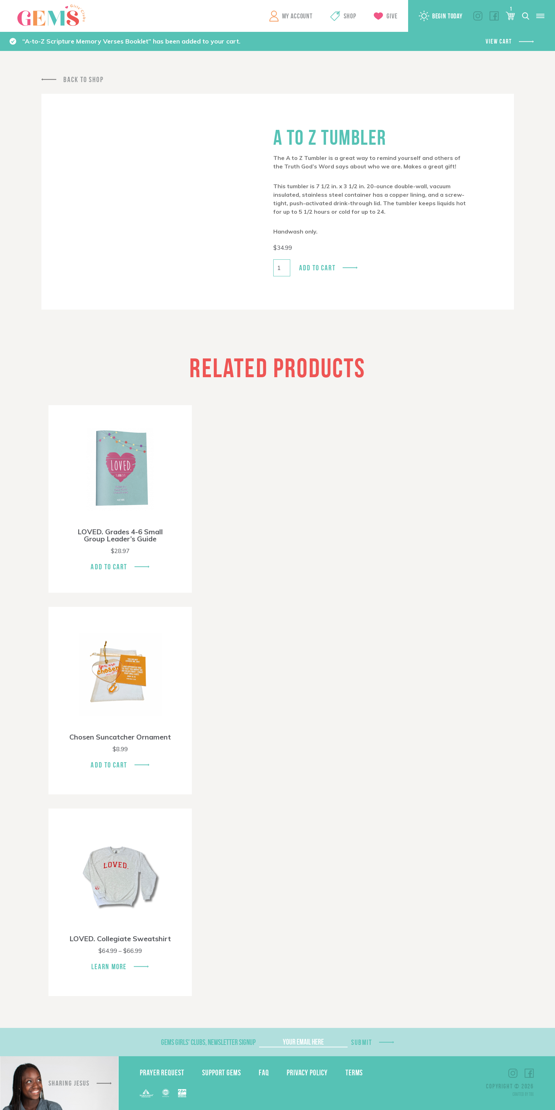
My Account (297, 16)
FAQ (264, 1072)
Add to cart (317, 267)
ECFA (165, 1093)
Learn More (109, 966)
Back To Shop (83, 79)
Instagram (477, 16)
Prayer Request (162, 1072)
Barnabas (146, 1093)
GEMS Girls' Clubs (51, 15)
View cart (498, 41)
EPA (182, 1093)
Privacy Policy (307, 1072)
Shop (350, 16)
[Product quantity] (281, 267)
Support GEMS (221, 1072)
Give (392, 16)
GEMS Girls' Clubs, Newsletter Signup (208, 1042)
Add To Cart (109, 566)
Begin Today (447, 16)
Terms (354, 1072)
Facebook (494, 16)
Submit (361, 1042)
